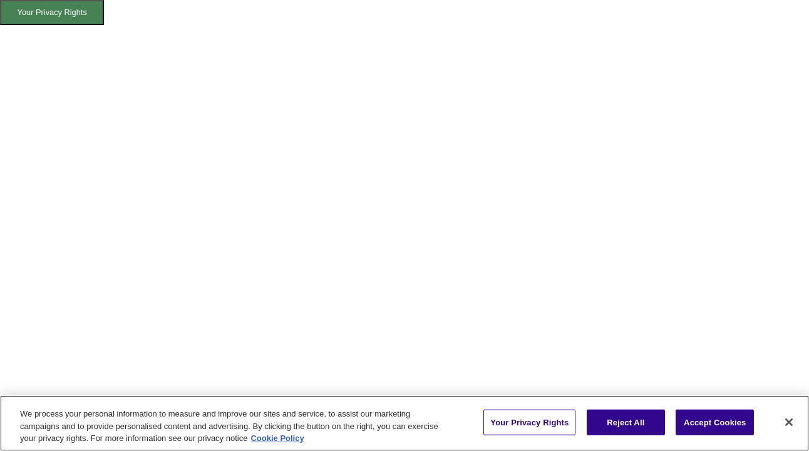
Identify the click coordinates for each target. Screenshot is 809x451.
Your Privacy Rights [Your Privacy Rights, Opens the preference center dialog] (529, 422)
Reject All (625, 422)
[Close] (789, 422)
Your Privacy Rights (52, 12)
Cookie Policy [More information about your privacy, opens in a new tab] (277, 438)
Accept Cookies (715, 422)
